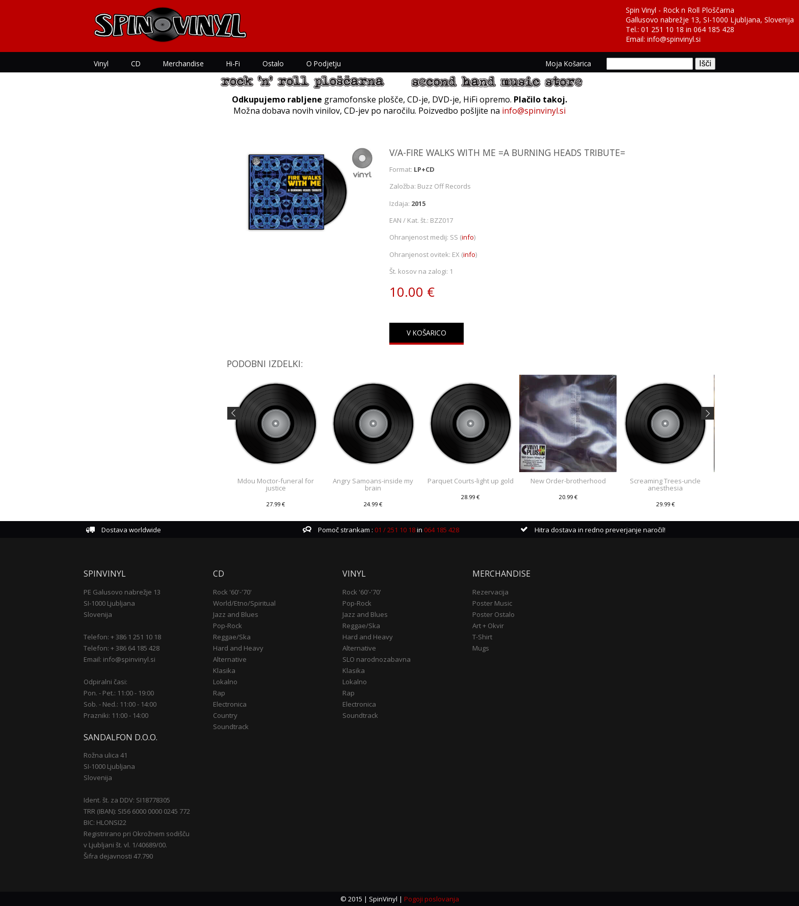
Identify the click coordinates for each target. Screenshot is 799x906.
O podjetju (323, 63)
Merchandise (183, 63)
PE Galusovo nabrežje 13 (122, 592)
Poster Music (492, 603)
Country (225, 715)
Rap (219, 692)
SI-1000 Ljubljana (109, 603)
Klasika (224, 670)
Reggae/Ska (232, 636)
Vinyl (101, 63)
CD (136, 63)
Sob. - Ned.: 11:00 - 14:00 (120, 704)
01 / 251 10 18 (394, 529)
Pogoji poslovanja (431, 898)
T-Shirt (482, 636)
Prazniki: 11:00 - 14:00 (116, 715)
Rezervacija (490, 592)
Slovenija (98, 614)
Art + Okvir (488, 625)
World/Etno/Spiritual (244, 603)
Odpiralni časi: (105, 681)
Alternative (230, 659)
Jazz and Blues (235, 614)
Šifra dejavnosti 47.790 (118, 856)
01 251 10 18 (662, 29)
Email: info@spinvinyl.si (119, 659)
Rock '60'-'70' (232, 592)
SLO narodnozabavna (376, 659)
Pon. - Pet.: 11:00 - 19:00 (119, 692)
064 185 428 (714, 29)
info (468, 237)
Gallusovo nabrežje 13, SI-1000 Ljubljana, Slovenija (710, 19)
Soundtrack (231, 726)
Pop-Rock (227, 625)
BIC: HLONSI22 (105, 822)
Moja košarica (568, 63)
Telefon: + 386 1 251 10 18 (122, 636)
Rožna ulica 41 (105, 755)
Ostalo (273, 63)
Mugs (480, 648)
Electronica (230, 704)
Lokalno (225, 681)
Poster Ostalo (493, 614)
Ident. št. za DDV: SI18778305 (127, 800)
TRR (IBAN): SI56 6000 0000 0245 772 (137, 811)
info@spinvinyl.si (674, 39)
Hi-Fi (233, 63)
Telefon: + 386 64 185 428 (121, 648)
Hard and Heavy (238, 648)
